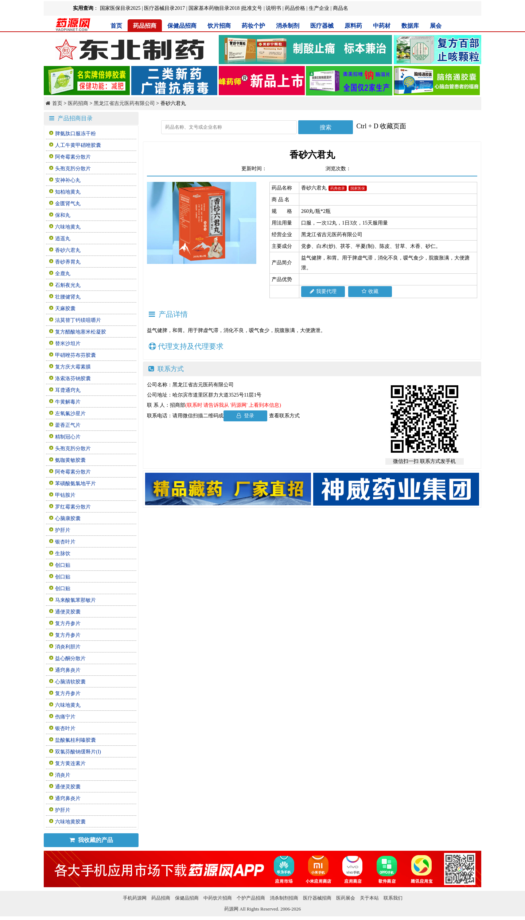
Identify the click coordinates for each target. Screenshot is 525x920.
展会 (436, 26)
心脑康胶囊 (68, 518)
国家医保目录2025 (120, 8)
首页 (116, 26)
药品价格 (295, 8)
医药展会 (345, 898)
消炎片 (62, 775)
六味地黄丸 (68, 227)
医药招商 (78, 103)
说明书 (273, 8)
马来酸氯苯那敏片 (75, 600)
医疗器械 (322, 26)
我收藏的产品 (91, 840)
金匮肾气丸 (68, 203)
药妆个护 (253, 26)
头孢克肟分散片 (73, 168)
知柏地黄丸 (68, 192)
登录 (245, 415)
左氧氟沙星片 (70, 413)
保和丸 (62, 215)
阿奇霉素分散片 (73, 157)
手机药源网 (135, 898)
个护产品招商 (251, 898)
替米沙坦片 (68, 343)
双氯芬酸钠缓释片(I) (78, 752)
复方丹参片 (68, 623)
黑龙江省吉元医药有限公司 (124, 103)
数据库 (410, 26)
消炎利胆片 (68, 647)
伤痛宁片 (65, 717)
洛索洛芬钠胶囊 (73, 378)
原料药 (353, 26)
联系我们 (393, 898)
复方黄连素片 (70, 763)
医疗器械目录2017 (164, 8)
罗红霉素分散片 (73, 507)
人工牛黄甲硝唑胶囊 (78, 145)
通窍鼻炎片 (68, 670)
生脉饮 (62, 553)
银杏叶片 (65, 542)
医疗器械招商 (317, 898)
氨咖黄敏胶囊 (70, 460)
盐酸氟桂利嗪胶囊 (75, 740)
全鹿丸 (62, 273)
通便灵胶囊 (68, 612)
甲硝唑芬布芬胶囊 (75, 355)
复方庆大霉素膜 (73, 367)
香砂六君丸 (68, 250)
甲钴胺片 (65, 495)
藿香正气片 (68, 425)
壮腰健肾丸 (68, 297)
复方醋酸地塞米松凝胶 (80, 332)
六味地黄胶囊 (70, 822)
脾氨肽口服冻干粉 (75, 133)
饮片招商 (219, 26)
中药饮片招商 (217, 898)
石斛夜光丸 (68, 285)
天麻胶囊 (65, 308)
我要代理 (323, 291)
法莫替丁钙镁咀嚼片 (78, 320)
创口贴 (62, 565)
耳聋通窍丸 (68, 390)
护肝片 (62, 530)
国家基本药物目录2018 (214, 8)
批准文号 (252, 8)
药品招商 (144, 26)
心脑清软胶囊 (70, 682)
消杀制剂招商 (284, 898)
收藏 (370, 291)
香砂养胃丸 (68, 262)
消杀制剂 (287, 26)
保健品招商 (182, 26)
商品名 (340, 8)
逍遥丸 (62, 238)
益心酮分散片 (70, 658)
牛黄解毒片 (68, 402)
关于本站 (369, 898)
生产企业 (319, 8)
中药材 (381, 26)
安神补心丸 (68, 180)
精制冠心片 (68, 437)
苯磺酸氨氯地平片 (75, 483)
